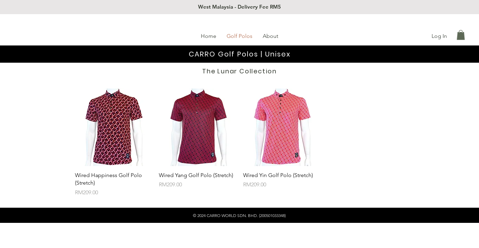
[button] (461, 35)
